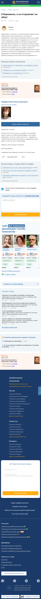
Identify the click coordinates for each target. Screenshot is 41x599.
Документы (5, 543)
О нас (3, 567)
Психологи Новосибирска (17, 399)
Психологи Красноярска (16, 409)
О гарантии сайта (9, 274)
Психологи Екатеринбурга (17, 401)
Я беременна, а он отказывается (12, 73)
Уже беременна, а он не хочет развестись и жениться (19, 303)
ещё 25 (16, 267)
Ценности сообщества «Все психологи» (13, 537)
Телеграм (14, 92)
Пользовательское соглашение (11, 546)
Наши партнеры (6, 562)
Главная (3, 10)
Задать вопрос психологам (9, 76)
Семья (5, 264)
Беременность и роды (7, 261)
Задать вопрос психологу (20, 124)
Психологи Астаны (15, 427)
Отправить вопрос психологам (11, 565)
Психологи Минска (15, 444)
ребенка (9, 40)
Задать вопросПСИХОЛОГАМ (39, 391)
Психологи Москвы (15, 394)
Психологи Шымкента (16, 429)
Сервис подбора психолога (20, 503)
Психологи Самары (15, 413)
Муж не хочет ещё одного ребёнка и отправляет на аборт (20, 170)
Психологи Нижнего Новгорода (19, 404)
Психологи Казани (15, 406)
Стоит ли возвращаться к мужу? (12, 311)
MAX (13, 94)
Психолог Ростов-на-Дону (9, 104)
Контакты (4, 560)
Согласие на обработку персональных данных (16, 551)
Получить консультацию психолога (20, 5)
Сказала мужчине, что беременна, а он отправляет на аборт (20, 65)
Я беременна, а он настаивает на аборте (15, 70)
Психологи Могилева (16, 452)
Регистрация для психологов (13, 573)
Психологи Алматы (15, 424)
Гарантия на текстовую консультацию (13, 529)
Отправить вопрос (20, 493)
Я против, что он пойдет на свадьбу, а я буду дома (18, 295)
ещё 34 (28, 267)
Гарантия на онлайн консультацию (12, 526)
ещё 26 (4, 267)
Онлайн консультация (19, 506)
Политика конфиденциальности (11, 548)
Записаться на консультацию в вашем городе (20, 510)
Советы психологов (13, 10)
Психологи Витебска (15, 449)
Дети (16, 20)
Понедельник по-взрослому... (13, 341)
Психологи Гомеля (15, 447)
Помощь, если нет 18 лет (9, 534)
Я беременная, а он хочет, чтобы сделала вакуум (17, 167)
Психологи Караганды (16, 432)
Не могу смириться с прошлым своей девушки (16, 318)
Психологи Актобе (15, 434)
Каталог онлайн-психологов (11, 271)
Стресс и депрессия (18, 264)
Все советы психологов (9, 327)
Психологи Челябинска (16, 411)
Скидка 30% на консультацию (10, 532)
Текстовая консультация (19, 514)
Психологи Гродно (15, 454)
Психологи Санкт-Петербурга (18, 396)
